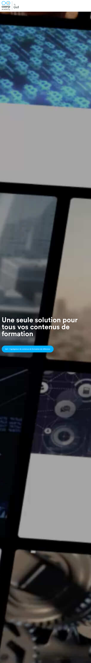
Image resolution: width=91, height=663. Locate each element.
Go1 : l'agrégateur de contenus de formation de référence (27, 349)
